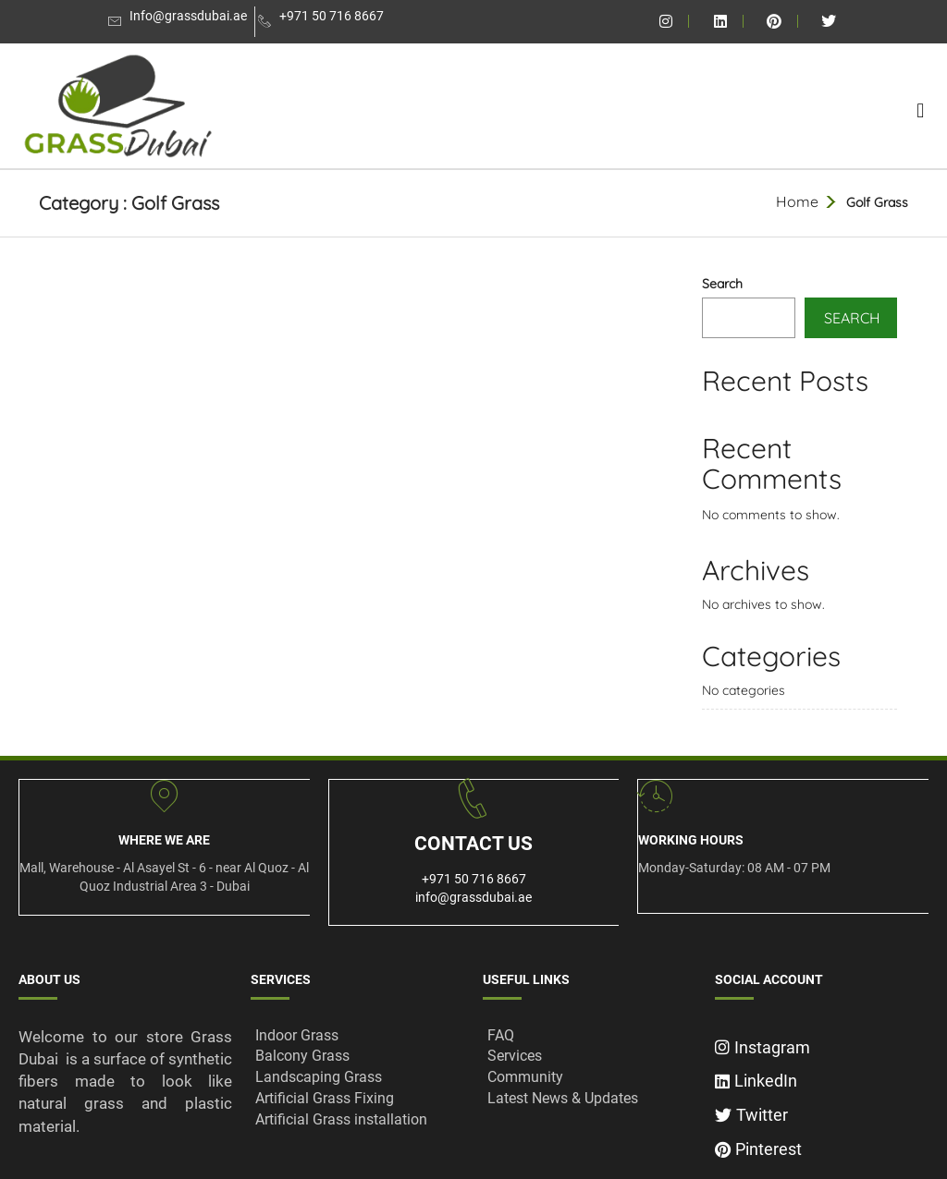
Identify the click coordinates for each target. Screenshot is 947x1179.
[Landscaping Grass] (357, 1077)
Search (722, 283)
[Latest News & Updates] (589, 1099)
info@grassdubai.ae (473, 897)
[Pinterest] (822, 1144)
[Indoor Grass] (357, 1036)
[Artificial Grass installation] (357, 1120)
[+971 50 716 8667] (323, 21)
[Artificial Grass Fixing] (357, 1099)
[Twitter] (822, 1110)
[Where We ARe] (164, 796)
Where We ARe (164, 840)
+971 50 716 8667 (474, 878)
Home (797, 201)
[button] (920, 110)
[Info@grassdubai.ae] (180, 21)
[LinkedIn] (822, 1076)
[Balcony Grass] (357, 1056)
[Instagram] (822, 1043)
